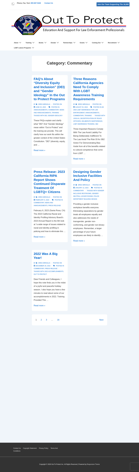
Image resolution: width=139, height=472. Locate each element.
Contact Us (48, 3)
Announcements (41, 110)
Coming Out (98, 42)
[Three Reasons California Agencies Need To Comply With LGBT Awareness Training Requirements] (81, 107)
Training (30, 42)
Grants (84, 42)
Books (43, 42)
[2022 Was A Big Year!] (43, 266)
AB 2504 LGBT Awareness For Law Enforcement (88, 110)
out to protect (40, 274)
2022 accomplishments (54, 271)
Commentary (53, 110)
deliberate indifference (92, 121)
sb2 (96, 124)
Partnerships (69, 42)
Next (101, 320)
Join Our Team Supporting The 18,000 (113, 4)
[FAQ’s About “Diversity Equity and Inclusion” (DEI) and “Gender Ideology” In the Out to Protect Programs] (41, 107)
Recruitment (114, 42)
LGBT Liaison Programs (24, 47)
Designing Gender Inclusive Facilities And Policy (87, 176)
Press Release (54, 205)
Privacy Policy (43, 448)
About (18, 42)
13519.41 (76, 118)
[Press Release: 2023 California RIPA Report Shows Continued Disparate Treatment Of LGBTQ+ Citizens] (42, 200)
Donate (55, 42)
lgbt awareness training (84, 124)
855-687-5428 (36, 3)
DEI (46, 115)
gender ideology (55, 115)
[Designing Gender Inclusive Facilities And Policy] (82, 188)
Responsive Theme (93, 464)
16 (58, 320)
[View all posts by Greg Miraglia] (43, 104)
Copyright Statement (30, 448)
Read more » (39, 150)
